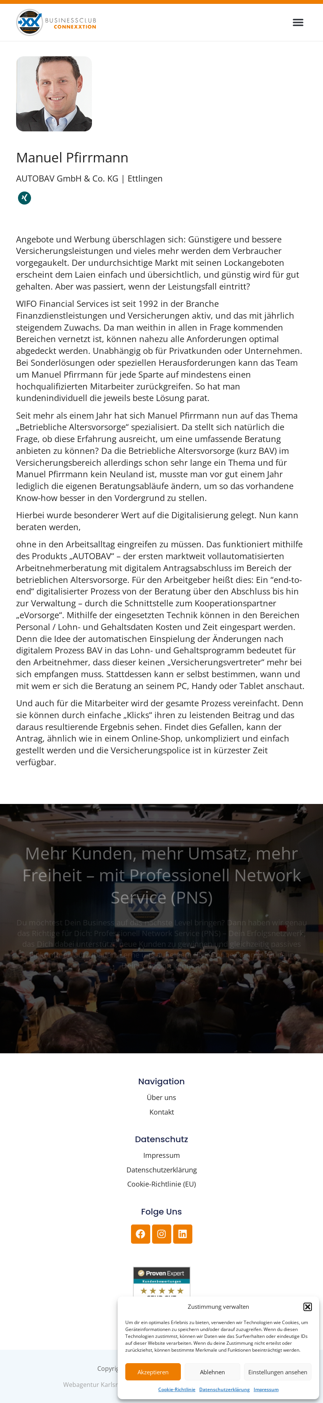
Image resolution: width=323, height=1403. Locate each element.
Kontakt (161, 1112)
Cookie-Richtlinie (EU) (161, 1184)
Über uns (161, 1097)
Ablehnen (212, 1372)
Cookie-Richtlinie (176, 1389)
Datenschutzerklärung (224, 1389)
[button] (308, 1307)
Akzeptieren (153, 1372)
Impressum (266, 1389)
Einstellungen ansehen (277, 1372)
